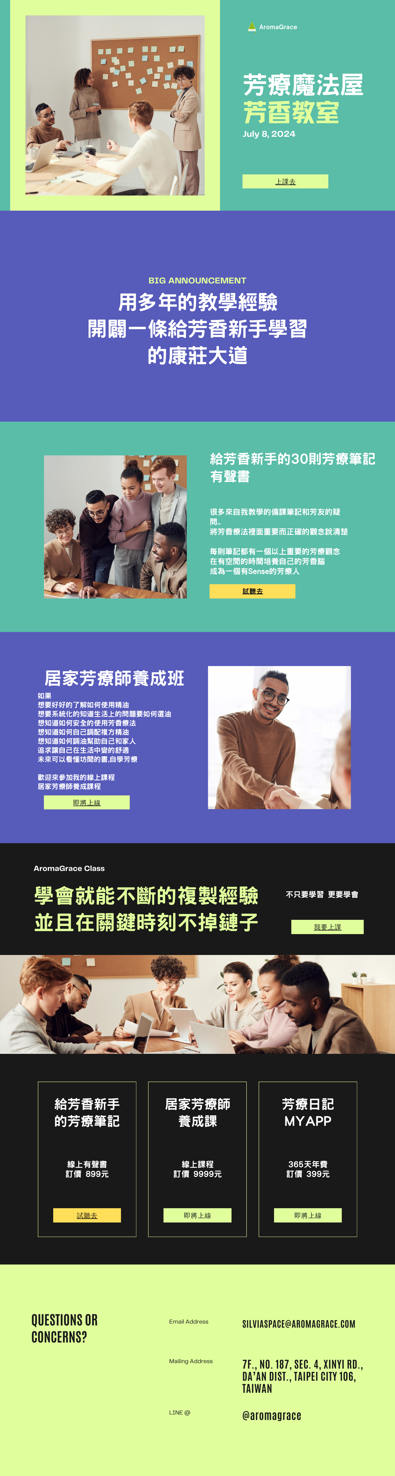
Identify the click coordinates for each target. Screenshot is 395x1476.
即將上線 (87, 802)
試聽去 (252, 591)
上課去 (285, 181)
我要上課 (328, 927)
